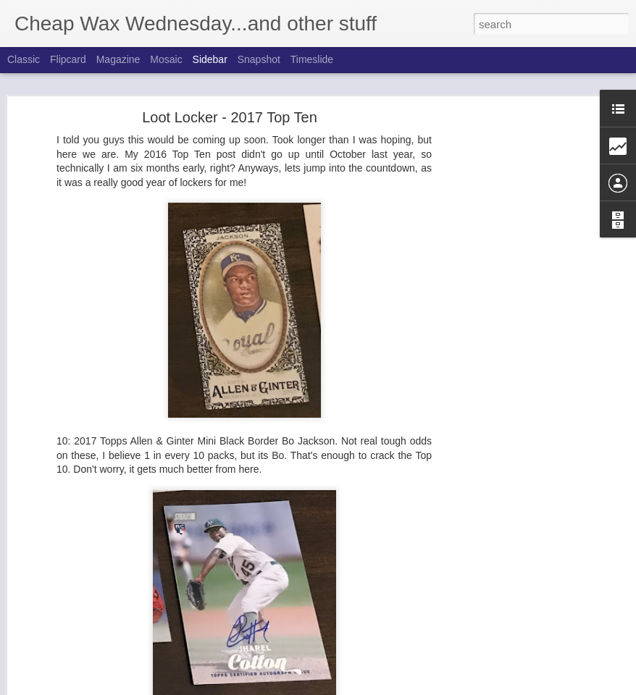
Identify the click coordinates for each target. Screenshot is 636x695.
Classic (23, 59)
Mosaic (166, 59)
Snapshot (259, 59)
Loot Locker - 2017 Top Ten (229, 100)
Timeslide (311, 59)
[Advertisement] (511, 327)
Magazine (118, 59)
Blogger (390, 687)
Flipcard (68, 59)
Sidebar (210, 59)
